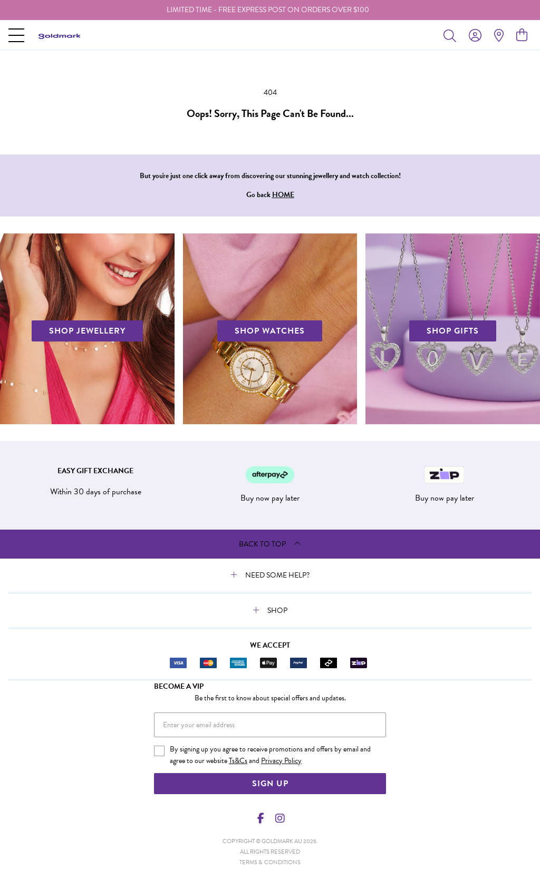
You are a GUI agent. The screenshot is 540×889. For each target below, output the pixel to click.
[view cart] (521, 35)
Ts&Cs (238, 760)
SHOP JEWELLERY (87, 331)
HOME (283, 194)
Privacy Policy (281, 760)
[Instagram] (279, 818)
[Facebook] (261, 818)
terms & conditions (270, 862)
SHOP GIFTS (453, 331)
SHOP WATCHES (270, 331)
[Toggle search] (452, 35)
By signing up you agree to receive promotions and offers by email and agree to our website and (270, 755)
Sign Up (270, 783)
